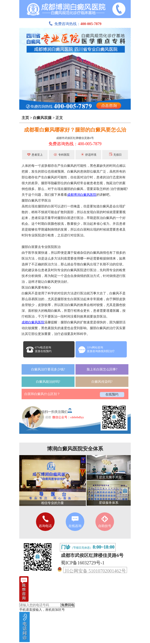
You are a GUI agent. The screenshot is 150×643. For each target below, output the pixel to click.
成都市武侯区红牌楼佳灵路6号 (75, 138)
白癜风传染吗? (101, 381)
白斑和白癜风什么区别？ (42, 394)
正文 (59, 118)
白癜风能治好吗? (48, 381)
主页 (25, 118)
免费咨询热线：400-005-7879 (75, 143)
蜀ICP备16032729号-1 (82, 562)
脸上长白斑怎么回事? (102, 369)
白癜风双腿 (42, 118)
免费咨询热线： (75, 24)
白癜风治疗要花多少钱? (48, 369)
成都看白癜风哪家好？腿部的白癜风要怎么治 (75, 130)
